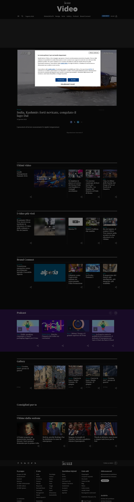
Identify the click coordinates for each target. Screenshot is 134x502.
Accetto (73, 79)
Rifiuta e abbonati (94, 52)
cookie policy (64, 63)
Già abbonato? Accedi (68, 84)
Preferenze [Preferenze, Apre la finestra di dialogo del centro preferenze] (61, 79)
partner (90, 69)
